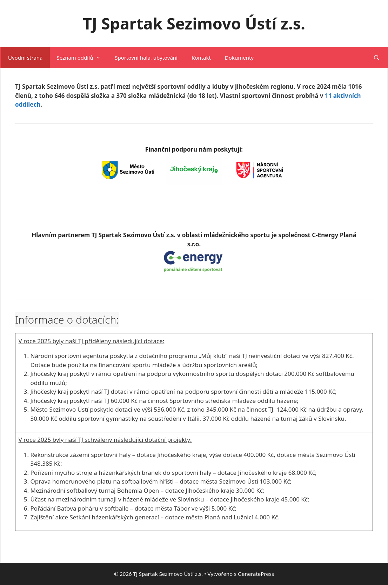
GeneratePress (256, 573)
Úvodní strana (25, 57)
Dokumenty (239, 57)
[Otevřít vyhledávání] (376, 57)
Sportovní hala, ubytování (146, 57)
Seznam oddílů (82, 57)
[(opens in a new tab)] (194, 273)
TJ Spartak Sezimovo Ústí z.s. (194, 23)
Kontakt (201, 57)
